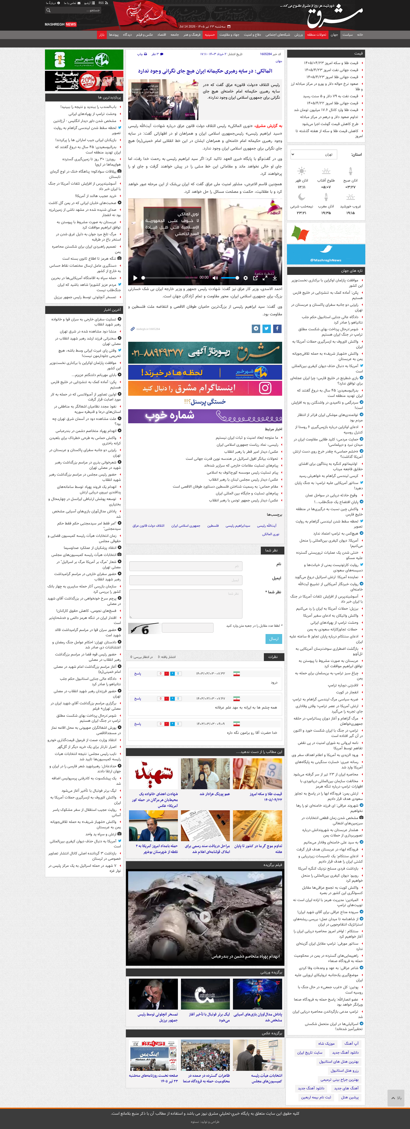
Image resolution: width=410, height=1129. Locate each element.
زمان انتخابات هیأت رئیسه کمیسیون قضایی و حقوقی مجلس (84, 538)
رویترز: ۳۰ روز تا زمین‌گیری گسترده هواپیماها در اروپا (91, 162)
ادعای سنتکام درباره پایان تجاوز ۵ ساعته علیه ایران (326, 639)
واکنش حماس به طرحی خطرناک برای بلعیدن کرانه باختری (85, 440)
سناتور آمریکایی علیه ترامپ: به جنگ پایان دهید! (329, 485)
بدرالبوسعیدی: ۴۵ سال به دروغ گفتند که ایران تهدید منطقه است (330, 393)
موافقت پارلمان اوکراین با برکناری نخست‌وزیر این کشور (327, 283)
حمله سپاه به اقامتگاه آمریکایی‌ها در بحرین (83, 278)
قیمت (358, 53)
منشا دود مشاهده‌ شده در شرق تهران (88, 331)
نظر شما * (273, 592)
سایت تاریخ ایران (309, 1053)
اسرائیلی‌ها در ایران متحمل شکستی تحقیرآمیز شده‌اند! (334, 1026)
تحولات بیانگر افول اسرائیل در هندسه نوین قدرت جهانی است (232, 458)
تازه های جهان (352, 271)
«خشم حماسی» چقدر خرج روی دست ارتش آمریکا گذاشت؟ (328, 454)
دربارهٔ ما (53, 3)
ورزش (299, 34)
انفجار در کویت (347, 692)
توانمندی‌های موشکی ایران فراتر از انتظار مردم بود (330, 417)
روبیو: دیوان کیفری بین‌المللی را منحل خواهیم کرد (332, 878)
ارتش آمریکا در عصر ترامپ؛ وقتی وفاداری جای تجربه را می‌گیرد (329, 708)
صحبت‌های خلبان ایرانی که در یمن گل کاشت (82, 203)
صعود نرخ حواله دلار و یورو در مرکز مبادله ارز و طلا (327, 86)
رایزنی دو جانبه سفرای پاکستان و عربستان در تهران (327, 307)
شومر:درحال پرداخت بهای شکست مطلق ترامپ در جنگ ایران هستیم (330, 332)
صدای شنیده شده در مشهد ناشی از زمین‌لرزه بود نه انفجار (85, 212)
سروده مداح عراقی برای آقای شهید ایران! (327, 912)
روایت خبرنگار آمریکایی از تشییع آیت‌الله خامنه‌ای (330, 587)
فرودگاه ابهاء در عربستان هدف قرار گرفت (327, 849)
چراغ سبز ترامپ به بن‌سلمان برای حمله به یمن (329, 676)
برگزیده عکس (272, 1042)
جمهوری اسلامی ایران (185, 525)
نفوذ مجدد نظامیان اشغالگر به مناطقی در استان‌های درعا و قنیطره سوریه (87, 409)
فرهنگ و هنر (192, 34)
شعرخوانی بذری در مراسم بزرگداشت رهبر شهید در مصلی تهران (88, 465)
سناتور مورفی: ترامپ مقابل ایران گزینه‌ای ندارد (329, 946)
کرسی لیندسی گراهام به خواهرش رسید (328, 476)
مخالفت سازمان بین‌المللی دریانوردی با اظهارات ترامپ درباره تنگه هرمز (331, 784)
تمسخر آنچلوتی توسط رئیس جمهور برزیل (158, 1025)
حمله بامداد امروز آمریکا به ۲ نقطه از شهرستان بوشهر (157, 855)
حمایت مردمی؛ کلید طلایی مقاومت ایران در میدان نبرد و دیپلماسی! (328, 442)
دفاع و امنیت (252, 34)
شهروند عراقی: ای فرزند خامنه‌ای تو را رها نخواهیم (329, 808)
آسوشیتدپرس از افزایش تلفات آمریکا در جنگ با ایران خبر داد (326, 599)
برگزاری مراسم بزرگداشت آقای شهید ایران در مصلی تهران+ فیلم (86, 706)
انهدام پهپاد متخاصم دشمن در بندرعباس (246, 962)
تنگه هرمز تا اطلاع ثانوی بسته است (89, 258)
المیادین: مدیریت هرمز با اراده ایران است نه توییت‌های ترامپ (328, 902)
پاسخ (137, 673)
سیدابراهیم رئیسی (238, 525)
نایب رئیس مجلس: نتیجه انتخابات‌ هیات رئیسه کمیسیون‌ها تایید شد (88, 756)
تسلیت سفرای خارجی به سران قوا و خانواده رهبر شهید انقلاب (86, 322)
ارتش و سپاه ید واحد (100, 834)
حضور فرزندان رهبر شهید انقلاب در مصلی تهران (87, 694)
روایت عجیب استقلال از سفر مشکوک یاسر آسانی (87, 812)
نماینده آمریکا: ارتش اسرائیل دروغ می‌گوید (326, 577)
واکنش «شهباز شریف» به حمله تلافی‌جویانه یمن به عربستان (327, 356)
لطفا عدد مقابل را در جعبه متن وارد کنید (254, 625)
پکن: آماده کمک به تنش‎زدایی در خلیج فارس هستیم (328, 295)
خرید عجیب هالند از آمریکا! (95, 196)
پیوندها (114, 34)
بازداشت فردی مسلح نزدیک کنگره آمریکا (328, 868)
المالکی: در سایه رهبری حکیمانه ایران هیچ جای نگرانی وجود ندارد (205, 71)
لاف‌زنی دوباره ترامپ (343, 685)
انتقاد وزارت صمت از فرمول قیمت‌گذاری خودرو (81, 740)
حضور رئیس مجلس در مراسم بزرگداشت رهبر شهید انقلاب (85, 477)
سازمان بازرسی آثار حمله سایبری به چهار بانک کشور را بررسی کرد (84, 589)
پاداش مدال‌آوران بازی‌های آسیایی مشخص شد (258, 1025)
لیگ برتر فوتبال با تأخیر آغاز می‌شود (209, 1025)
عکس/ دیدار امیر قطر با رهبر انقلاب (251, 451)
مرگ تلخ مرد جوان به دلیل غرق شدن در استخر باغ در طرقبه (88, 237)
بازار (102, 34)
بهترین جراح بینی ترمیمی (340, 1080)
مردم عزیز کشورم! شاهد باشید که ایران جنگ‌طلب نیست (89, 287)
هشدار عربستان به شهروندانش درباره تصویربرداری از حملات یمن (332, 832)
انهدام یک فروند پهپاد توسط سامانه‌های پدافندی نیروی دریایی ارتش (89, 489)
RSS (103, 3)
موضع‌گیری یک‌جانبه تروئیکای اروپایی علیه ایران (329, 977)
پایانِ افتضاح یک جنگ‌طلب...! (336, 502)
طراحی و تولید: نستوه (205, 1122)
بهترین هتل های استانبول (339, 1062)
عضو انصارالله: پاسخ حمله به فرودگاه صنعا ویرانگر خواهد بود (328, 1002)
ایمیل (276, 578)
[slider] (169, 277)
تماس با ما (72, 3)
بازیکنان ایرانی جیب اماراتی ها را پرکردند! (85, 140)
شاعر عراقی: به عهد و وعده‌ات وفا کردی (328, 968)
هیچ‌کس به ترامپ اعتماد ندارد (335, 533)
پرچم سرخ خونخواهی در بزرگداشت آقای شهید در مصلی (84, 601)
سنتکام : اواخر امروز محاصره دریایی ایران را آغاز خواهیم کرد (328, 934)
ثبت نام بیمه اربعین (316, 1097)
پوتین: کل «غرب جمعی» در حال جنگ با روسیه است (330, 990)
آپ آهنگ (352, 1044)
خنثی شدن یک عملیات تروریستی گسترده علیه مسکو (329, 555)
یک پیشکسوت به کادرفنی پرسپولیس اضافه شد (86, 781)
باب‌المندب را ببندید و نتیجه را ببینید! (88, 107)
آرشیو (89, 3)
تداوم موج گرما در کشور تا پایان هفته (258, 855)
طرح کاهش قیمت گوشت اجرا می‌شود (330, 124)
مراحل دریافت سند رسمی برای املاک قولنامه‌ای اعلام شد (207, 855)
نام (279, 564)
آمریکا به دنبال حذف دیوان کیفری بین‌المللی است (327, 368)
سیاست (348, 34)
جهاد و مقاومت (229, 34)
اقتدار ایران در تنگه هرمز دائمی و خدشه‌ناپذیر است (85, 620)
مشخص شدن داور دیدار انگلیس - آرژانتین (84, 121)
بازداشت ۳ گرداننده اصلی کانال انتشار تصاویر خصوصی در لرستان (84, 856)
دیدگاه (127, 34)
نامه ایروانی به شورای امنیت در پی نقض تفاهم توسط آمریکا (330, 745)
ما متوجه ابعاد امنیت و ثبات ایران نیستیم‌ (247, 437)
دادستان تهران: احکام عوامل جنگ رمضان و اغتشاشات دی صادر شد (86, 645)
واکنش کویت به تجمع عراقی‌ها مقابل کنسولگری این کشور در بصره (332, 890)
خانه (360, 34)
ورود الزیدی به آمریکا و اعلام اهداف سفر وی (325, 755)
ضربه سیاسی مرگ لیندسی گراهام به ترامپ (325, 699)
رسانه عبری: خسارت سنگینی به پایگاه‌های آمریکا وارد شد (329, 764)
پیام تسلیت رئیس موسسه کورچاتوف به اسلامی (242, 472)
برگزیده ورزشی (271, 978)
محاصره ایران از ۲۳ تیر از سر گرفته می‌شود (325, 774)
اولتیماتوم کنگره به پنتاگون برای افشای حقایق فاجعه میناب (331, 466)
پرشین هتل (350, 1097)
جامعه (175, 34)
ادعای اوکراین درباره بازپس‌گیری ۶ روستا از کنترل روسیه (329, 429)
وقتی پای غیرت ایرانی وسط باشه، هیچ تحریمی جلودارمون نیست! (89, 353)
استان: (356, 154)
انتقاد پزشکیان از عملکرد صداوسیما (90, 548)
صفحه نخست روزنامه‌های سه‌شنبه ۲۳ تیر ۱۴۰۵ (153, 1089)
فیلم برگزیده (273, 871)
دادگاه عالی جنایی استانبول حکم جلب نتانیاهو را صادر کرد (332, 320)
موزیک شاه (326, 1044)
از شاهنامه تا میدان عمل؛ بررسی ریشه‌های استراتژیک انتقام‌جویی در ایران (328, 922)
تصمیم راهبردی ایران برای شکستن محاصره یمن (86, 249)
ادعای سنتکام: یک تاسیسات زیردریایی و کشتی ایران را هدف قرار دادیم (330, 859)
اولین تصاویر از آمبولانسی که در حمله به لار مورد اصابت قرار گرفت (86, 397)
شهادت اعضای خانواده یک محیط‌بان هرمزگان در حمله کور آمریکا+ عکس (155, 803)
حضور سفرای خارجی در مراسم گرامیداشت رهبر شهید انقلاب (87, 576)
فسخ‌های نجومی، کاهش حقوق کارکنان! (86, 611)
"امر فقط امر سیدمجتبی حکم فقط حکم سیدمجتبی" (89, 526)
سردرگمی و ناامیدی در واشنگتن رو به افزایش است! (327, 405)
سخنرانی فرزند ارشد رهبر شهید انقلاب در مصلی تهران (88, 341)
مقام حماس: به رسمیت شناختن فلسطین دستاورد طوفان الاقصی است (225, 486)
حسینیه (210, 34)
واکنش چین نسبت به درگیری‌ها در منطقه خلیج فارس (329, 511)
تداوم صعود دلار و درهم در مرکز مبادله (329, 117)
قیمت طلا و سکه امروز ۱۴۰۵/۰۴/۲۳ (331, 63)
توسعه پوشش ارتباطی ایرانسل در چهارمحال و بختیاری (84, 501)
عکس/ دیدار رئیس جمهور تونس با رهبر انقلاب (243, 500)
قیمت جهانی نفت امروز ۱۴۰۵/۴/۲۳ (331, 70)
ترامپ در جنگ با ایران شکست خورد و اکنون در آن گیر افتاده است (328, 733)
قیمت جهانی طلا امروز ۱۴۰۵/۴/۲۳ (332, 77)
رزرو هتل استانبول (345, 1071)
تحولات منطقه (316, 34)
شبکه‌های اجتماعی (278, 34)
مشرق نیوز (323, 14)
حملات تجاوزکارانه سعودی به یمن (332, 629)
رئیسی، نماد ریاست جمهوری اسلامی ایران (247, 444)
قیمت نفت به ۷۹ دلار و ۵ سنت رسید (330, 96)
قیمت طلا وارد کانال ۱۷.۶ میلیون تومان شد (326, 110)
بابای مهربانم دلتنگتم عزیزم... (94, 375)
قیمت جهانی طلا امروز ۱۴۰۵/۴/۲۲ (332, 103)
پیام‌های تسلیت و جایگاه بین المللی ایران (247, 493)
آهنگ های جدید (346, 1088)
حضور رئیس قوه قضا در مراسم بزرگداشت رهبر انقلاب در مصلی (88, 657)
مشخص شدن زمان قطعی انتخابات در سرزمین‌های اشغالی (332, 820)
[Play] (135, 277)
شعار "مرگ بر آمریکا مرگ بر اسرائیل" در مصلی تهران (88, 564)
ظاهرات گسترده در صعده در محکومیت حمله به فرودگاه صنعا (206, 1089)
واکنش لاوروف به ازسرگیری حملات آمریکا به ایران (327, 344)
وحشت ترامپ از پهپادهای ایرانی (334, 622)
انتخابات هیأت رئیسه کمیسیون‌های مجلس (266, 1089)
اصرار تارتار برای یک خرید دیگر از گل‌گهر (86, 747)
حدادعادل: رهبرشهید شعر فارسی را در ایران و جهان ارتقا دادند (85, 769)
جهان (334, 34)
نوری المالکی (270, 534)
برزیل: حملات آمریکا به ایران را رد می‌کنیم (327, 608)
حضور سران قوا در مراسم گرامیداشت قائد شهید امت (88, 632)
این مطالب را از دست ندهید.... (259, 752)
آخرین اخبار (112, 310)
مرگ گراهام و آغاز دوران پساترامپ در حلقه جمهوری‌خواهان (328, 721)
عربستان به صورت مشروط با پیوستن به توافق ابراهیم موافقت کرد (331, 663)
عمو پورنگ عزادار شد (215, 797)
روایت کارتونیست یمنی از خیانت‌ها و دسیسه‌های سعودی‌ (333, 567)
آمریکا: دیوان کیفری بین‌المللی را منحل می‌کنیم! (331, 543)
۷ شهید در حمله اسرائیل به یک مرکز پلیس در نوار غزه (84, 868)
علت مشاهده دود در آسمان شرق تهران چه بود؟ (86, 421)
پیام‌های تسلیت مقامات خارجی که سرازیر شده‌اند (241, 465)
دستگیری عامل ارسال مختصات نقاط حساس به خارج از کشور (85, 268)
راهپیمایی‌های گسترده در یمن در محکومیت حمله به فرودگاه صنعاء (328, 958)
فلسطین (213, 525)
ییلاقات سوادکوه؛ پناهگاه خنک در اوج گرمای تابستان (85, 174)
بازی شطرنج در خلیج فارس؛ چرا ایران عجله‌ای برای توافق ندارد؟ (326, 380)
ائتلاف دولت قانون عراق (148, 525)
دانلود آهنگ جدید (345, 1053)
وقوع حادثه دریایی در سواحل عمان (331, 495)
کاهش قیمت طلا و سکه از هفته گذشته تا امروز (329, 133)
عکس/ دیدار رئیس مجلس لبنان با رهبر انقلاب (243, 479)
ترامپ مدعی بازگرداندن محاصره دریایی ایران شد (328, 1014)
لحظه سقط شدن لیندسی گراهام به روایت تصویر (329, 524)
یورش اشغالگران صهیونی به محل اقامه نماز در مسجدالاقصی (86, 730)
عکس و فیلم (144, 34)
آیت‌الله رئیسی (267, 525)
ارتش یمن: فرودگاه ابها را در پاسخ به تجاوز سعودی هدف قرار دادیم (329, 796)
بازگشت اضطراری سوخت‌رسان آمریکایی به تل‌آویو (329, 651)
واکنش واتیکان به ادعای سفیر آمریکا (330, 615)
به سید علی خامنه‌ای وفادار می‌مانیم (331, 842)
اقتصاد (161, 34)
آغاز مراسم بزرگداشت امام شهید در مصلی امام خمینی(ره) (87, 669)
